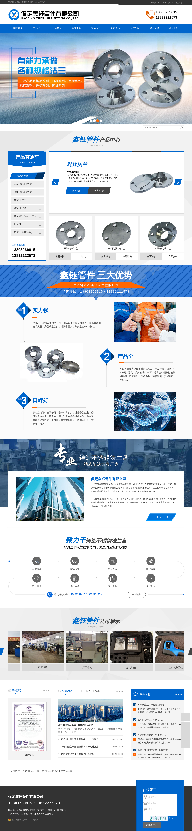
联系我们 (173, 28)
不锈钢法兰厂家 (31, 771)
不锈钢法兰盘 (21, 176)
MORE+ (47, 690)
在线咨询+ (99, 190)
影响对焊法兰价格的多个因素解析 (77, 754)
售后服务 (96, 28)
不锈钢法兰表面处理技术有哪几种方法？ (81, 746)
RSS (160, 3)
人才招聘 (134, 28)
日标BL (18, 224)
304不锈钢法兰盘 (23, 192)
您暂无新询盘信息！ (176, 3)
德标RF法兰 (20, 208)
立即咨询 (81, 256)
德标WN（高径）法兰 (25, 216)
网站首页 (18, 28)
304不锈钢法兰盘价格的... (150, 720)
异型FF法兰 (20, 200)
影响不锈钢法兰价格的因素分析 (153, 750)
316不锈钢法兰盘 (23, 184)
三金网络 (49, 814)
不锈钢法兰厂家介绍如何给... (152, 705)
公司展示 (115, 28)
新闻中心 (76, 28)
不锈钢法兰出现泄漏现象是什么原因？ (79, 739)
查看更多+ (77, 190)
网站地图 (153, 3)
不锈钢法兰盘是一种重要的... (152, 735)
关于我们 (37, 28)
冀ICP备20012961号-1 (57, 810)
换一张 (171, 818)
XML (165, 3)
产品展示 (57, 28)
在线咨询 (137, 594)
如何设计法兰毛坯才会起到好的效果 (75, 725)
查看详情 (60, 256)
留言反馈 (154, 28)
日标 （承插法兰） (23, 232)
